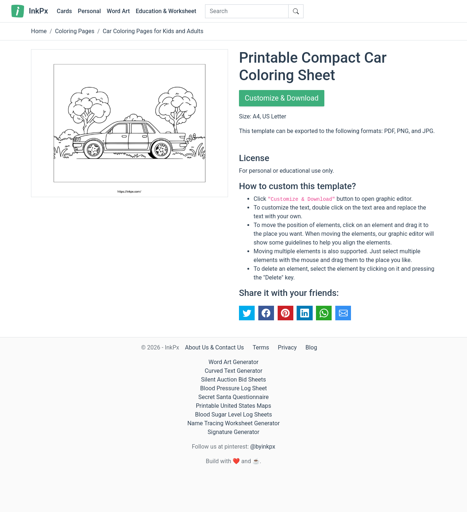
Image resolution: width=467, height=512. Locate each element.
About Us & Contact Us (214, 347)
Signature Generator (233, 432)
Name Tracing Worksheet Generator (233, 423)
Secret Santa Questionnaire (233, 397)
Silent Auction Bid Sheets (233, 379)
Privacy (287, 347)
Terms (261, 347)
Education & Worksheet (166, 11)
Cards (64, 11)
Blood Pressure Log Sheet (233, 388)
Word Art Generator (234, 362)
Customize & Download (282, 98)
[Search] (247, 11)
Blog (311, 347)
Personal (89, 11)
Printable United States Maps (233, 405)
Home (39, 31)
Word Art (118, 11)
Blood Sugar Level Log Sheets (233, 414)
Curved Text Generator (233, 370)
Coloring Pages (74, 31)
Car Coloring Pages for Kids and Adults (153, 31)
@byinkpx (262, 446)
